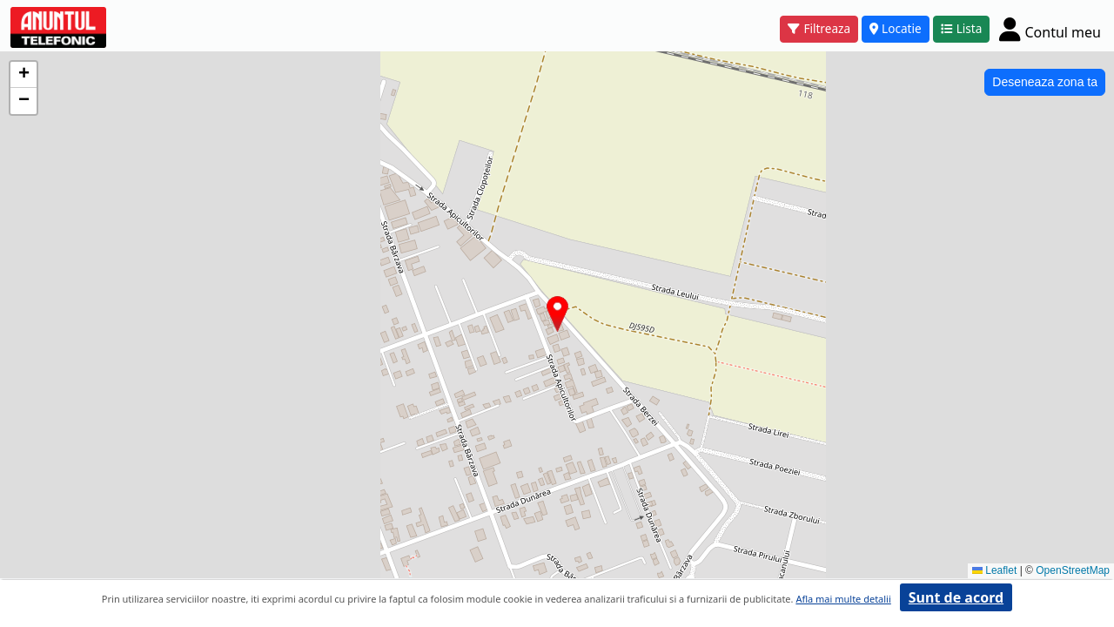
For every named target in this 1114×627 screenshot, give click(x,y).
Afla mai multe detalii (842, 598)
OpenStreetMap (1073, 570)
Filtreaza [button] (819, 28)
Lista (962, 28)
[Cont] (1050, 28)
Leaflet (994, 570)
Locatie (895, 28)
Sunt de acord (956, 597)
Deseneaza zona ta (1044, 82)
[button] (557, 314)
